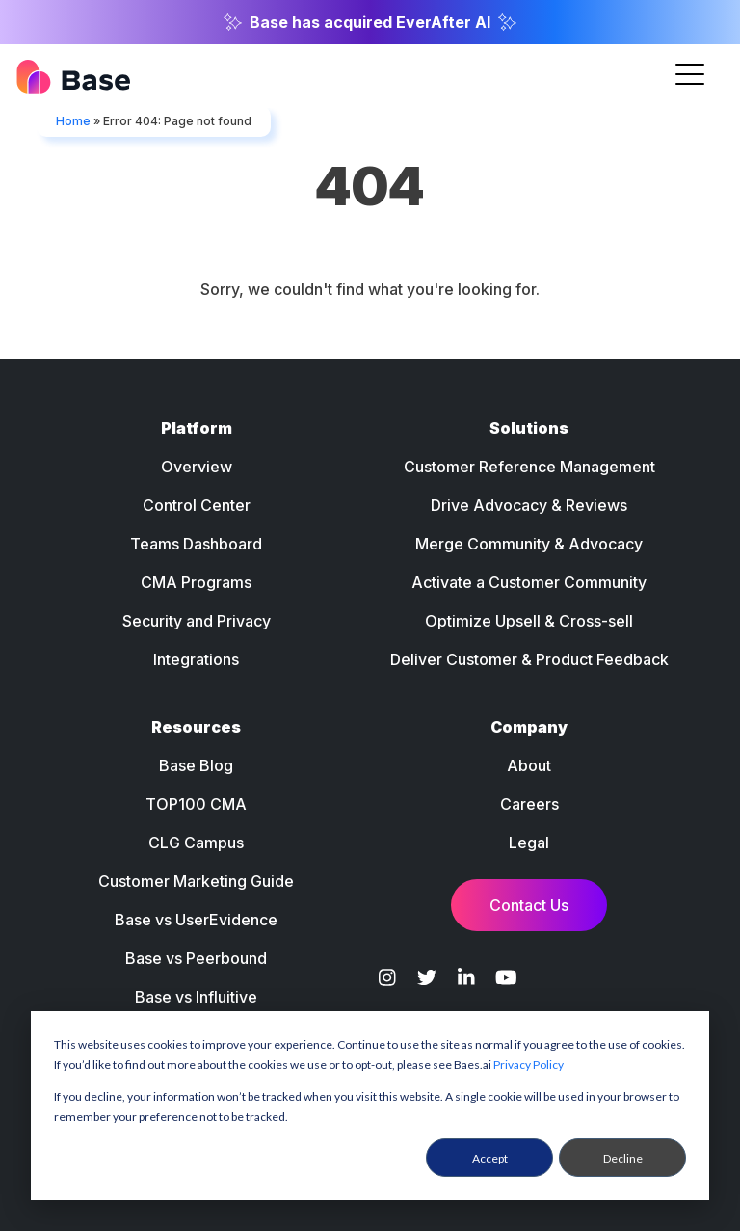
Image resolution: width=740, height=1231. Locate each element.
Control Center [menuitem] (197, 505)
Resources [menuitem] (196, 726)
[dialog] (370, 1105)
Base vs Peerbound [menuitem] (196, 958)
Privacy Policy (528, 1064)
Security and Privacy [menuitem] (196, 620)
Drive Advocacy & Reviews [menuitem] (529, 505)
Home (73, 121)
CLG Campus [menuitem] (196, 842)
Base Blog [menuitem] (196, 765)
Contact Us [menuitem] (528, 905)
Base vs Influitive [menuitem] (196, 996)
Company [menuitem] (529, 726)
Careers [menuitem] (529, 804)
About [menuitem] (529, 765)
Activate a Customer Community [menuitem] (529, 582)
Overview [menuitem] (196, 466)
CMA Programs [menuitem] (196, 582)
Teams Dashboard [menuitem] (196, 543)
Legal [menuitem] (529, 842)
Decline (623, 1158)
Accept (490, 1158)
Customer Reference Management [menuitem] (529, 466)
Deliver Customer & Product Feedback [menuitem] (529, 659)
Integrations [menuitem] (196, 659)
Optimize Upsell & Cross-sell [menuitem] (529, 620)
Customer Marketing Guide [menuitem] (196, 881)
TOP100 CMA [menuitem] (196, 804)
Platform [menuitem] (196, 428)
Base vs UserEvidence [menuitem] (196, 919)
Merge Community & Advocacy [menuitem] (529, 543)
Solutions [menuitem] (528, 428)
